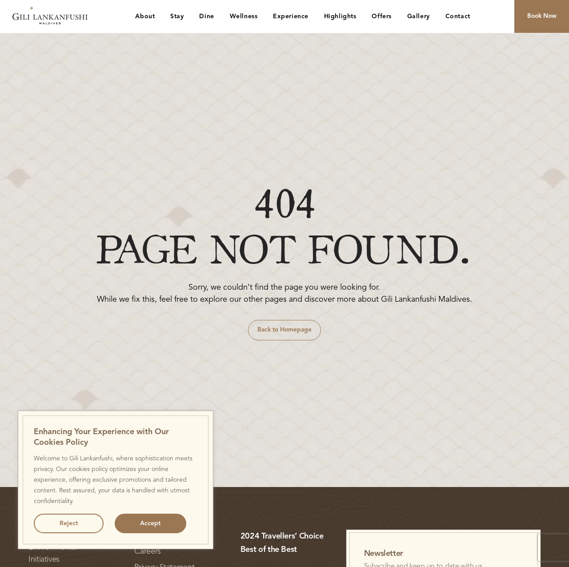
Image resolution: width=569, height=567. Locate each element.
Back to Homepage (284, 330)
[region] (115, 480)
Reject (69, 523)
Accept (150, 523)
